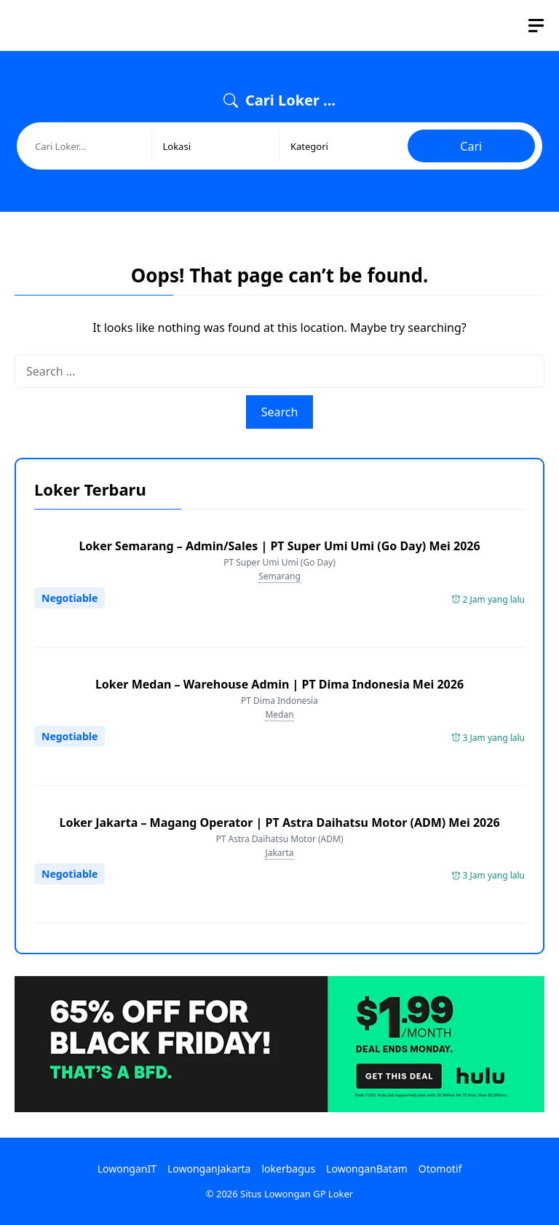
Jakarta (279, 853)
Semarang (279, 576)
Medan (279, 714)
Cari (471, 146)
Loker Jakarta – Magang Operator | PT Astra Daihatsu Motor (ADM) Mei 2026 (279, 822)
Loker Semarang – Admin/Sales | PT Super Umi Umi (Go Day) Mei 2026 (279, 546)
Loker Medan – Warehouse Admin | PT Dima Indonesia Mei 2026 (279, 684)
